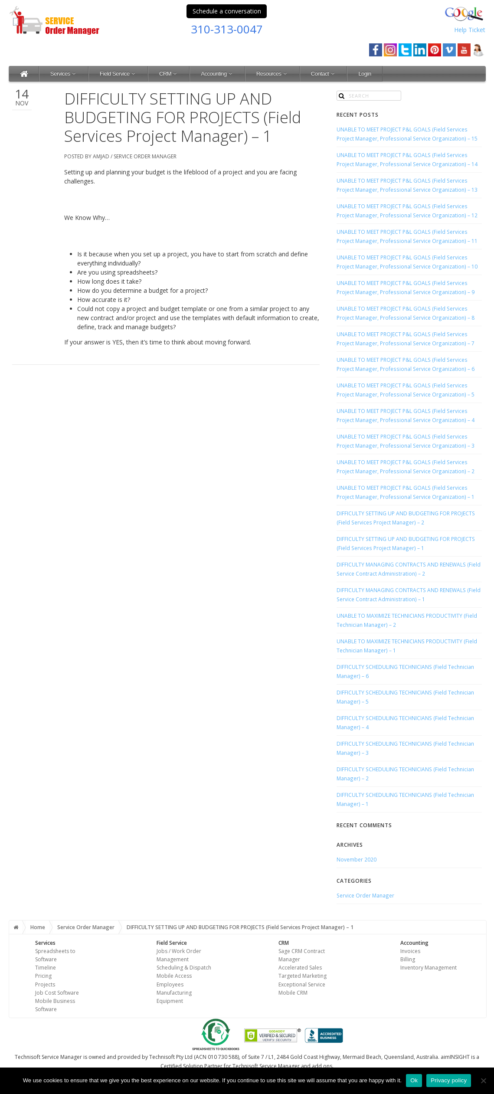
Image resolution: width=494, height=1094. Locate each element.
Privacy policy (449, 1080)
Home (37, 927)
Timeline (45, 967)
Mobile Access (174, 975)
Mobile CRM (293, 992)
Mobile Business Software (55, 1005)
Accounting (217, 73)
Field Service (118, 73)
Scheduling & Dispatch (184, 967)
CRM (168, 73)
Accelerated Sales (300, 967)
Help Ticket (469, 30)
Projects (45, 984)
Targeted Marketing (302, 975)
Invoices (410, 951)
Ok (414, 1080)
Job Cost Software (57, 992)
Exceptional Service (301, 984)
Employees (170, 984)
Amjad (101, 156)
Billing (407, 959)
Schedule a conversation (227, 11)
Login (364, 73)
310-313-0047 (227, 29)
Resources (272, 73)
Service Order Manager (145, 156)
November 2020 (356, 859)
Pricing (43, 975)
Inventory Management (428, 967)
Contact (323, 73)
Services (63, 73)
